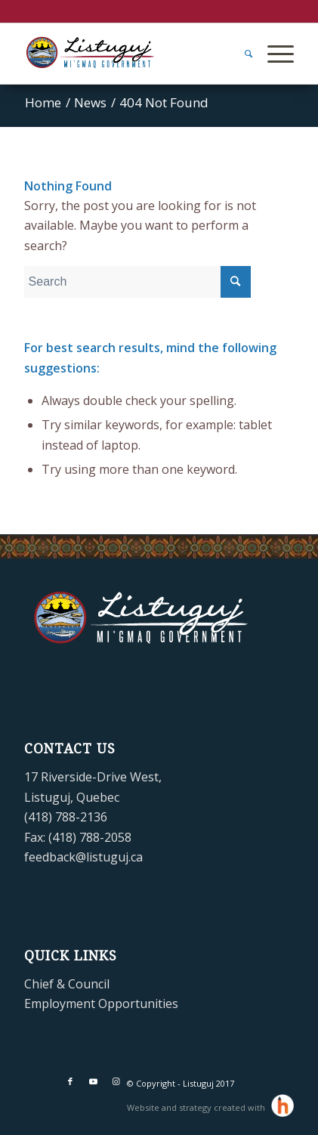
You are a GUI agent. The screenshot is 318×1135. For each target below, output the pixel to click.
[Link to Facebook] (70, 1081)
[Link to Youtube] (93, 1081)
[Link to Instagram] (115, 1081)
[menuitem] (241, 53)
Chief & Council (67, 984)
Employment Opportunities (101, 1003)
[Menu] (273, 53)
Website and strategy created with (197, 1107)
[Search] (241, 53)
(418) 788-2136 (65, 817)
